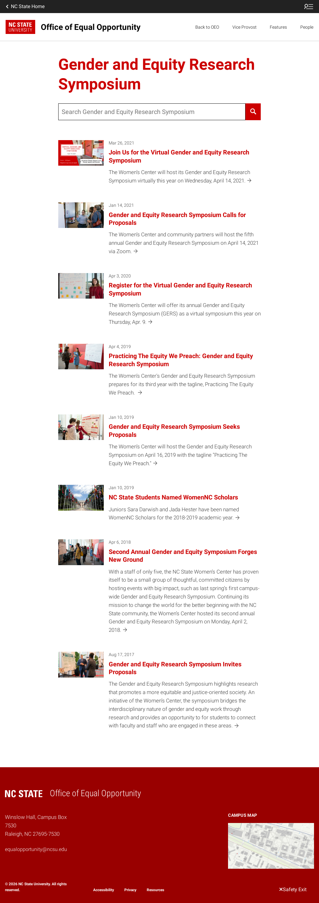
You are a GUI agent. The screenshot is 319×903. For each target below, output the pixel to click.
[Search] (253, 111)
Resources (155, 890)
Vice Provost (244, 27)
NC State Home (25, 6)
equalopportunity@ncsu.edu (36, 849)
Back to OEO (207, 27)
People (306, 27)
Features (278, 27)
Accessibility (103, 890)
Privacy (130, 890)
